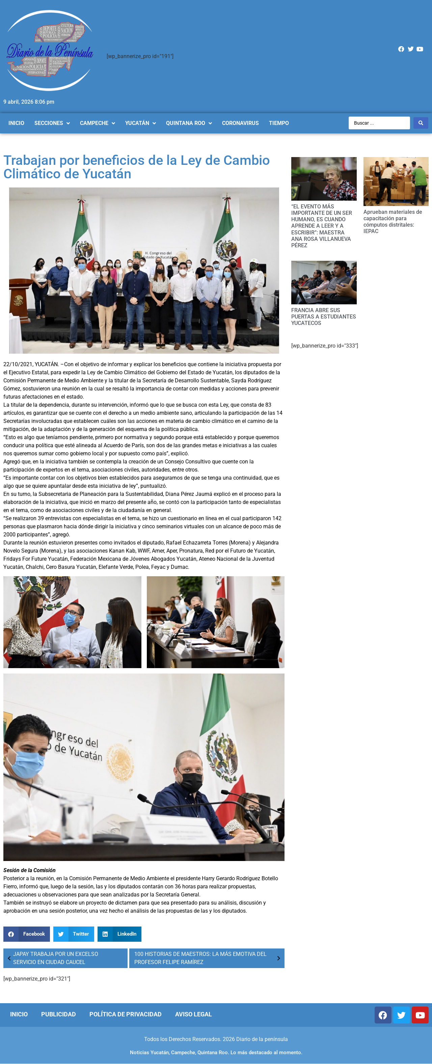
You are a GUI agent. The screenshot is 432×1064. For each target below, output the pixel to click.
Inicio (19, 1014)
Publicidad (58, 1014)
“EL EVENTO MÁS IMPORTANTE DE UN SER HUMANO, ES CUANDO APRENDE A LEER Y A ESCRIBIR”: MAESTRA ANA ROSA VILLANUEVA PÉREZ (321, 226)
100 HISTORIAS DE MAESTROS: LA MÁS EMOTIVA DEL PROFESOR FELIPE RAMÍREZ (208, 958)
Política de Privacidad (125, 1014)
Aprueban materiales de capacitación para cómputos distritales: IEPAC (392, 222)
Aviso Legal (193, 1014)
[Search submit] (420, 123)
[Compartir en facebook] (26, 934)
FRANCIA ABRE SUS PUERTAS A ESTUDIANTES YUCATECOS (323, 316)
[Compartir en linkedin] (119, 934)
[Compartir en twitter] (73, 934)
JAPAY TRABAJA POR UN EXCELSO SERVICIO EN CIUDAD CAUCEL (51, 958)
